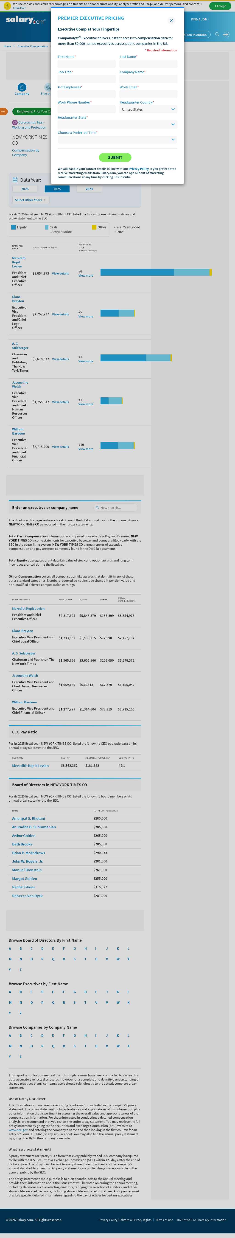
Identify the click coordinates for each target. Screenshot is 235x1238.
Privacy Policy (139, 169)
